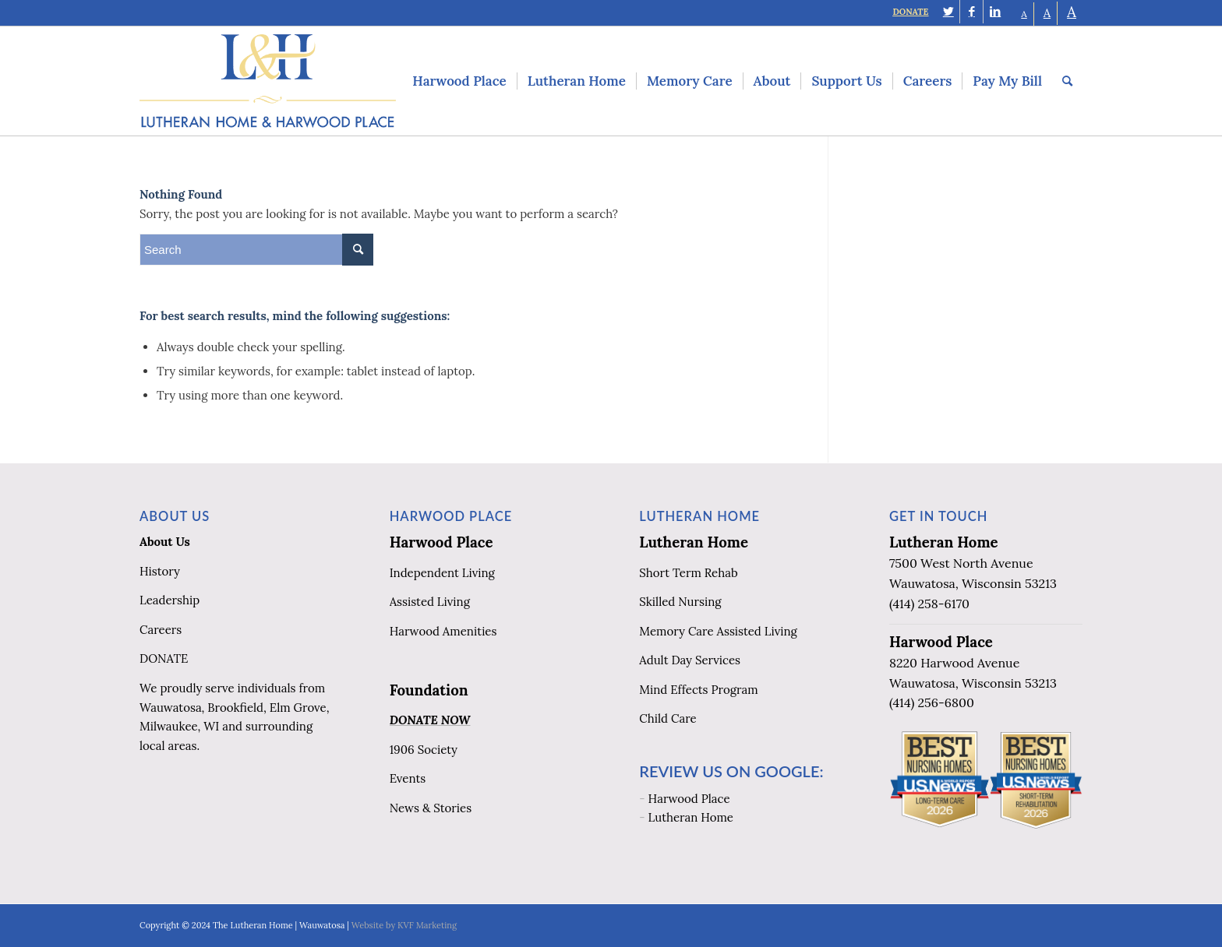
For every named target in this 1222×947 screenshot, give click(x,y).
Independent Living (442, 572)
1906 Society (423, 749)
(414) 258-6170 (929, 603)
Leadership (170, 600)
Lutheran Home (693, 542)
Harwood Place (441, 542)
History (160, 571)
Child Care (667, 718)
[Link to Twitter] (948, 11)
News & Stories (430, 808)
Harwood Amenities (443, 631)
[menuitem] (459, 81)
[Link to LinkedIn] (995, 11)
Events (408, 778)
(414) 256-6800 (931, 702)
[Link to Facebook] (971, 11)
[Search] (1067, 81)
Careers (161, 629)
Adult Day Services (689, 660)
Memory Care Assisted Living (718, 631)
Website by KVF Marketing (404, 925)
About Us (165, 541)
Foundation (429, 690)
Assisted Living (430, 601)
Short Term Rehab (688, 572)
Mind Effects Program (698, 689)
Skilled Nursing (680, 601)
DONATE (910, 11)
